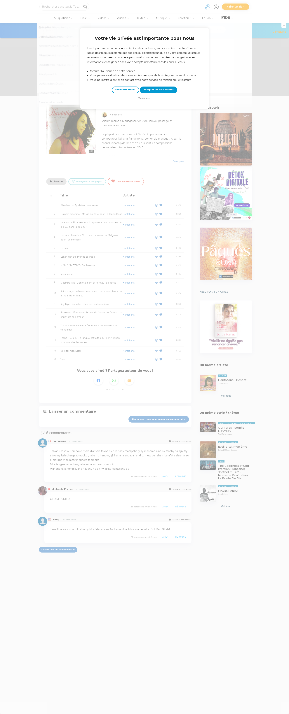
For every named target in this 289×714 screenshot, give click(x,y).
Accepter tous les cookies (158, 89)
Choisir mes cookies (125, 90)
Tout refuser (144, 98)
